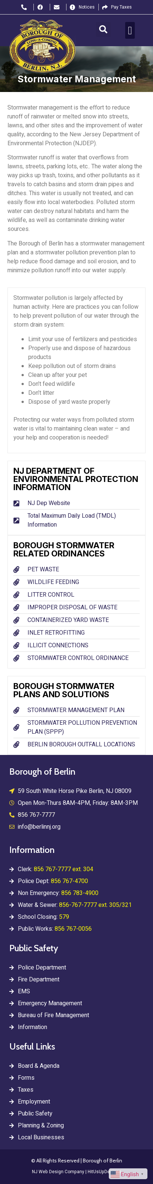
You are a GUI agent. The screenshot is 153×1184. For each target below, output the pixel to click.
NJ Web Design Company (58, 1171)
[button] (103, 29)
